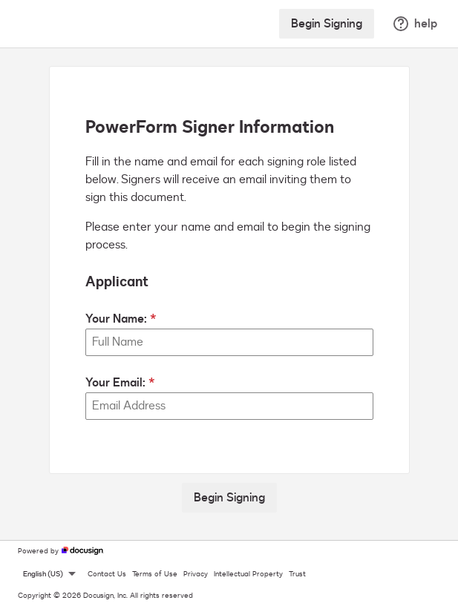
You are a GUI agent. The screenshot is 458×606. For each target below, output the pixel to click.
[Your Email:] (229, 406)
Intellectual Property (248, 574)
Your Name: (116, 319)
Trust (297, 574)
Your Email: (115, 382)
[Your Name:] (229, 342)
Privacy (195, 574)
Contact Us (107, 574)
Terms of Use (154, 574)
